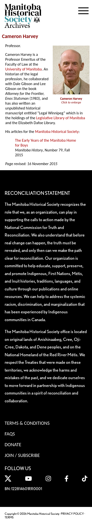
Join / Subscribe (22, 455)
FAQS (10, 434)
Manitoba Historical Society (57, 131)
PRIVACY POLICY (72, 513)
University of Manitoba (23, 69)
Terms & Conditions (27, 423)
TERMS (9, 517)
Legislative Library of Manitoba (60, 118)
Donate (13, 444)
